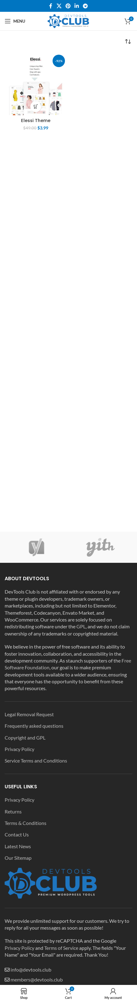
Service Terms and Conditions (36, 760)
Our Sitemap (18, 858)
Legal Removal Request (29, 714)
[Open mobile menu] (15, 21)
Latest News (18, 846)
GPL (81, 626)
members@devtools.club (37, 979)
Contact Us (17, 834)
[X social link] (58, 6)
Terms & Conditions (25, 823)
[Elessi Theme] (36, 83)
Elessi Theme (35, 120)
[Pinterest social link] (67, 6)
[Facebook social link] (50, 6)
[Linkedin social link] (77, 6)
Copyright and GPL (25, 737)
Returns (13, 811)
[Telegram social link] (85, 6)
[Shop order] (127, 41)
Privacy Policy (19, 749)
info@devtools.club (31, 969)
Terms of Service (61, 948)
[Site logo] (69, 20)
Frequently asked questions (34, 726)
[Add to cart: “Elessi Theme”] (35, 106)
